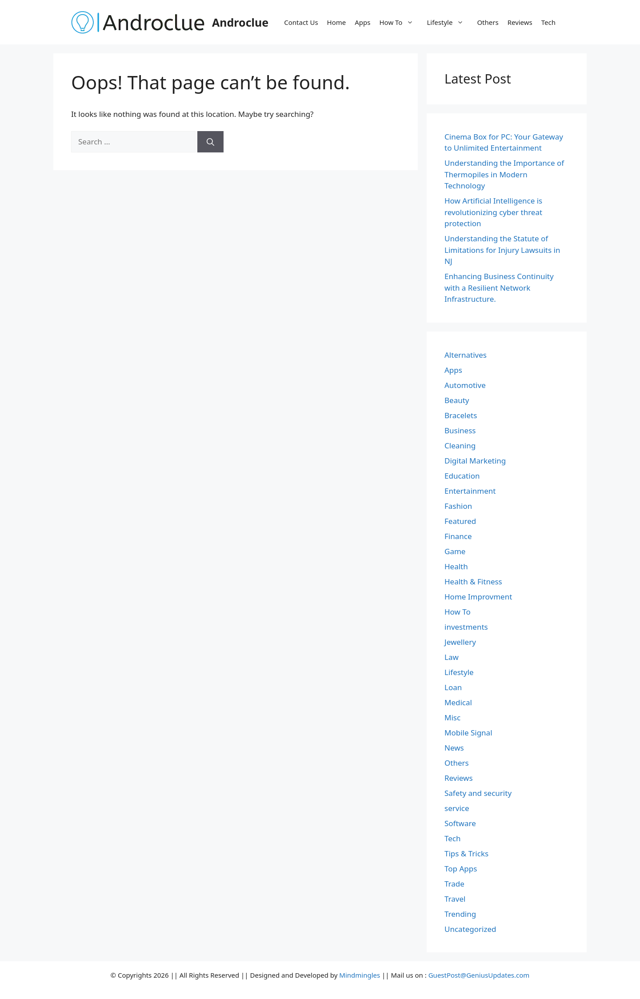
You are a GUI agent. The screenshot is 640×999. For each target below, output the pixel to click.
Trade (454, 884)
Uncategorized (470, 929)
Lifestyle (449, 22)
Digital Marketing (475, 461)
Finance (458, 536)
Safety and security (478, 793)
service (456, 808)
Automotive (465, 385)
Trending (460, 914)
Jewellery (460, 642)
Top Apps (460, 868)
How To (401, 22)
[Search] (210, 141)
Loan (453, 687)
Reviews (520, 22)
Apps (362, 22)
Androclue (240, 22)
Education (462, 476)
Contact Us (301, 22)
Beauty (456, 400)
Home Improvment (478, 596)
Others (487, 22)
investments (466, 627)
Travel (454, 899)
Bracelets (460, 415)
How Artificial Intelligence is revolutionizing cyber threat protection (493, 212)
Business (460, 430)
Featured (460, 521)
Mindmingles (359, 975)
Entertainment (470, 491)
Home (336, 22)
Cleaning (460, 445)
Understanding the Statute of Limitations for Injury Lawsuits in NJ (502, 249)
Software (460, 823)
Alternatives (465, 355)
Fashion (458, 506)
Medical (458, 702)
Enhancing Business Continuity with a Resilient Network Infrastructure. (499, 287)
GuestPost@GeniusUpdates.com (479, 975)
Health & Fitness (473, 581)
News (454, 748)
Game (454, 551)
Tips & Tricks (466, 853)
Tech (548, 22)
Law (451, 657)
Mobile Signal (468, 732)
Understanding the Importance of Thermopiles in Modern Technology (504, 174)
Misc (452, 717)
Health (456, 566)
